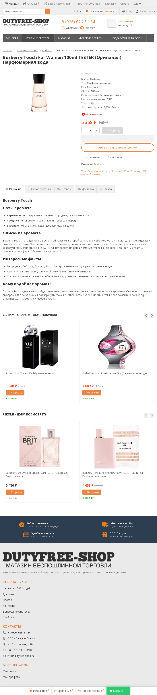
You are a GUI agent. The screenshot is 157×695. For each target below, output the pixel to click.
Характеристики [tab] (39, 189)
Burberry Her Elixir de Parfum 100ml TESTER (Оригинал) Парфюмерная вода (112, 474)
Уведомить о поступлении (117, 147)
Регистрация (145, 11)
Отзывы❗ (31, 3)
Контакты (9, 605)
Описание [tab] (13, 189)
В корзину (14, 392)
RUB (77, 11)
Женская (12, 38)
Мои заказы (10, 671)
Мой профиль (11, 677)
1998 (143, 171)
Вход (126, 11)
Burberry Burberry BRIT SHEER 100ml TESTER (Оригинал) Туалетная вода (36, 474)
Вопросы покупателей (16, 611)
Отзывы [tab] (64, 189)
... (150, 38)
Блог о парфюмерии (57, 3)
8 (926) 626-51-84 (78, 21)
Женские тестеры (38, 38)
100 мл (125, 171)
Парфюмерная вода (99, 171)
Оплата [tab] (106, 189)
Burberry (99, 164)
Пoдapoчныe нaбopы (127, 38)
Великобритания (90, 174)
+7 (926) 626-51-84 (18, 632)
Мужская (64, 38)
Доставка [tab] (86, 189)
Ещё (137, 3)
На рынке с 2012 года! (88, 3)
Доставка (110, 3)
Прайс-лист (10, 617)
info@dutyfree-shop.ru (20, 656)
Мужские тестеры (91, 38)
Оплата (124, 3)
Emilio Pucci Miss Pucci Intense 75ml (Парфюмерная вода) (114, 373)
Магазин (12, 3)
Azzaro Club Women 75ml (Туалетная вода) (30, 373)
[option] (39, 362)
